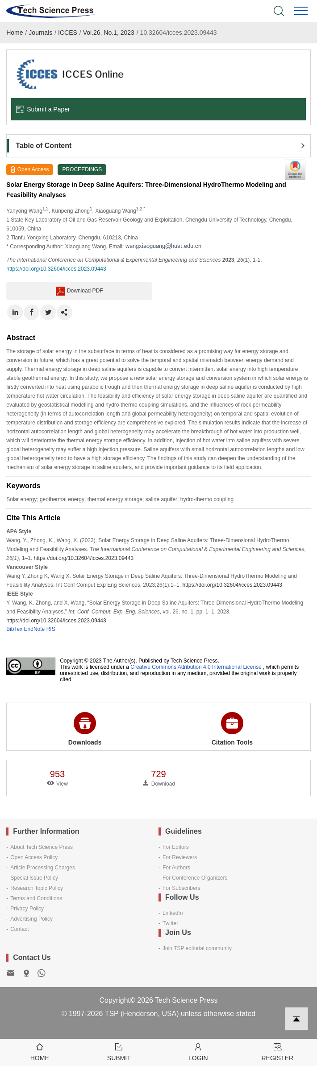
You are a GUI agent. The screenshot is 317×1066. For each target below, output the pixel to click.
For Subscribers (181, 888)
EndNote (34, 629)
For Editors (176, 847)
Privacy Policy (27, 908)
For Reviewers (180, 857)
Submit (119, 1051)
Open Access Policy (34, 857)
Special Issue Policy (34, 878)
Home (14, 32)
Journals (40, 32)
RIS (50, 629)
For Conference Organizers (195, 878)
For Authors (176, 867)
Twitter (170, 923)
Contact (19, 929)
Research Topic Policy (36, 888)
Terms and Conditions (36, 898)
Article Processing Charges (42, 867)
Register (277, 1051)
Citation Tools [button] (232, 729)
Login (198, 1051)
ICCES (67, 32)
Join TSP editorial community (197, 948)
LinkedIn (173, 913)
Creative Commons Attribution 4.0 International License (196, 667)
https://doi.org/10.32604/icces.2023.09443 (56, 269)
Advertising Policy (31, 919)
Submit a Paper (43, 109)
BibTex (14, 629)
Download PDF (79, 291)
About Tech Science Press (41, 847)
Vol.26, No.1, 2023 (108, 32)
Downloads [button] (85, 729)
